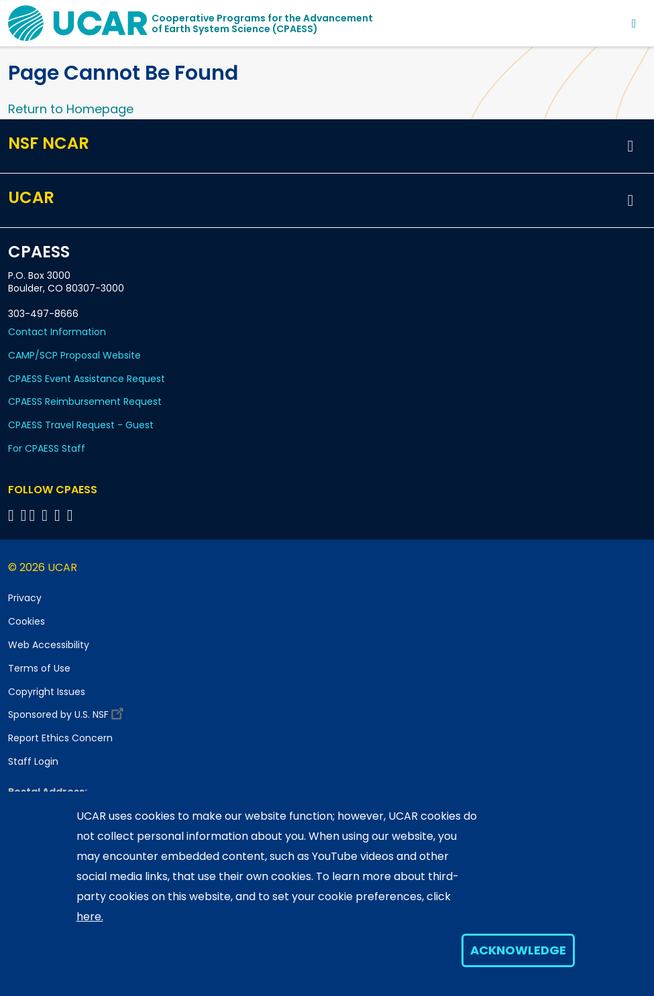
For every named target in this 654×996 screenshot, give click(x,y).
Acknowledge (518, 950)
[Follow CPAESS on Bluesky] (24, 515)
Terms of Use (39, 668)
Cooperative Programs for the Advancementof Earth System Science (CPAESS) (262, 23)
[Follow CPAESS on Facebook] (13, 515)
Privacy (25, 598)
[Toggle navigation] (634, 23)
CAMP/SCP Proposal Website (74, 355)
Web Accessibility (48, 644)
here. (89, 916)
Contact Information (57, 331)
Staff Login (33, 761)
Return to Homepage (70, 109)
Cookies (26, 621)
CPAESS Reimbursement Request (85, 401)
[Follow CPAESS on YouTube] (72, 515)
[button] (630, 146)
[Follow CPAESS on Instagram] (59, 515)
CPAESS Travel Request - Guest (81, 425)
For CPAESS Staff (46, 448)
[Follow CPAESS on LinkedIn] (47, 515)
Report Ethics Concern (60, 738)
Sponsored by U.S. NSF (67, 711)
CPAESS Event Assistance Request (86, 378)
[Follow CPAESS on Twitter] (35, 515)
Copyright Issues (46, 691)
